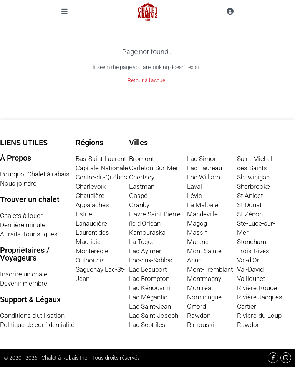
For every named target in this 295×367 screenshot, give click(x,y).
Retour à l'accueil (147, 80)
